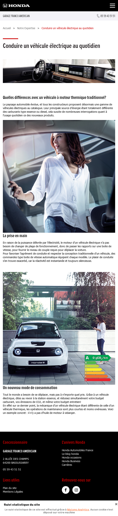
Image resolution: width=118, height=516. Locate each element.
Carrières (67, 464)
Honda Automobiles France (77, 450)
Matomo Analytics (78, 509)
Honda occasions (71, 457)
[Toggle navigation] (112, 6)
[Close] (116, 503)
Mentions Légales (13, 491)
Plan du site (9, 488)
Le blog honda (70, 453)
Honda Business (71, 461)
